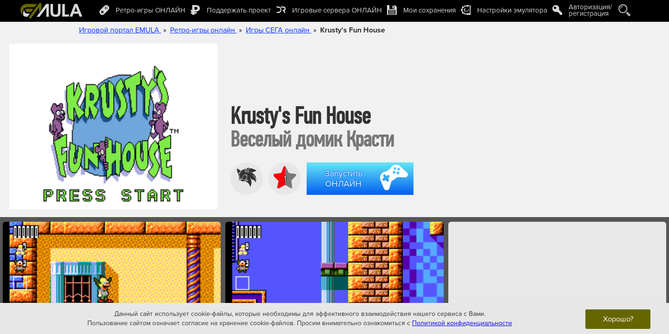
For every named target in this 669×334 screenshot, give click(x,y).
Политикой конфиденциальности (462, 323)
